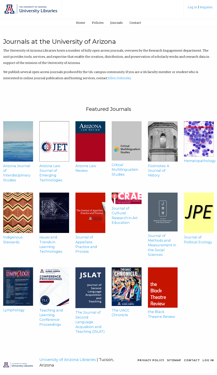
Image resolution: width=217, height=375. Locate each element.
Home (80, 23)
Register (206, 7)
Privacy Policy (151, 360)
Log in (193, 7)
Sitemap (174, 360)
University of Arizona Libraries (67, 359)
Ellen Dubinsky (119, 78)
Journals (116, 23)
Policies (98, 23)
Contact (135, 23)
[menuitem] (200, 8)
